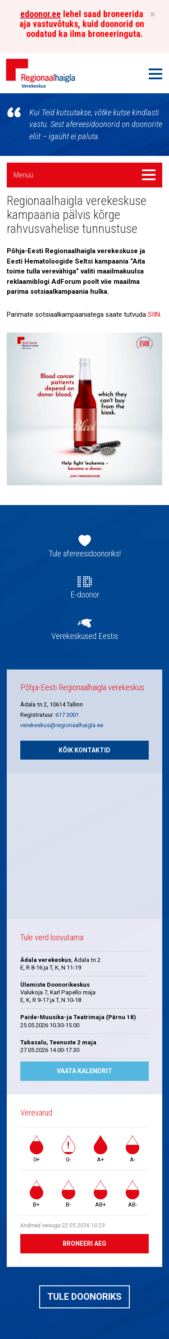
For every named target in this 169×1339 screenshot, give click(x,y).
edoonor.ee (40, 14)
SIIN (154, 314)
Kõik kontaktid (84, 750)
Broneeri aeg (84, 1243)
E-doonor (84, 595)
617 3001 (67, 714)
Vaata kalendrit (84, 1071)
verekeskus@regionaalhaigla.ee (61, 725)
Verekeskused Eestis (84, 636)
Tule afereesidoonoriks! (85, 554)
